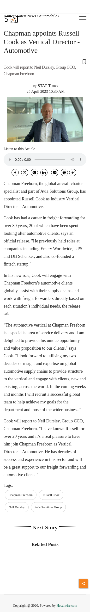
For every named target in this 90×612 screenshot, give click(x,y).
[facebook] (15, 172)
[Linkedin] (44, 172)
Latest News (26, 16)
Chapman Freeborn (21, 495)
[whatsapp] (34, 172)
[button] (45, 61)
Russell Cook (51, 495)
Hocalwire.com (66, 605)
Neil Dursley (17, 507)
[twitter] (24, 172)
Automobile (48, 16)
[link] (72, 172)
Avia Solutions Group (48, 507)
